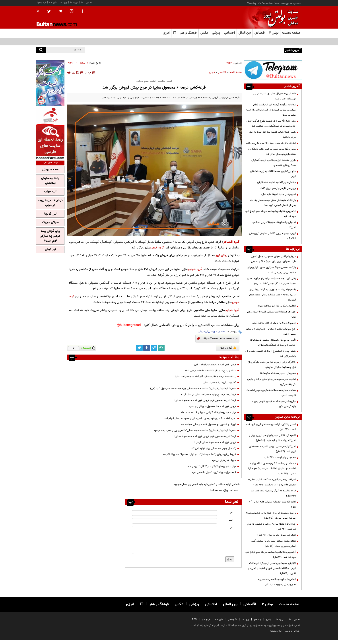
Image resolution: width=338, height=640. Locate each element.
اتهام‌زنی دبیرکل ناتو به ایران (276, 535)
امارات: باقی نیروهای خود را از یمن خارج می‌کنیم (271, 143)
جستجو (257, 619)
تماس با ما (86, 2)
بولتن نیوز (221, 255)
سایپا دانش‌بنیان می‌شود (224, 460)
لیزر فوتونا (50, 213)
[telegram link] (154, 348)
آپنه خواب (50, 191)
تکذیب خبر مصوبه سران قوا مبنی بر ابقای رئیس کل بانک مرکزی (271, 381)
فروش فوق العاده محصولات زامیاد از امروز (214, 365)
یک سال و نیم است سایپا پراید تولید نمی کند (213, 448)
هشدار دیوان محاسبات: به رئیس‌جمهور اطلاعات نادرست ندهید (271, 392)
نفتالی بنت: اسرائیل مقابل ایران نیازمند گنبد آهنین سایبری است (273, 543)
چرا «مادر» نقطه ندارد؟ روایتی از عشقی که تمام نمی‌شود (271, 526)
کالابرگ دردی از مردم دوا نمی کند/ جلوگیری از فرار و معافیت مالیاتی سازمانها (272, 364)
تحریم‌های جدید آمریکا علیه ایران (278, 194)
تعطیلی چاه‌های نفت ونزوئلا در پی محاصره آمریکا (274, 224)
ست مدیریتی (50, 169)
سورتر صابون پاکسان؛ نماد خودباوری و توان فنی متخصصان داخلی (249, 50)
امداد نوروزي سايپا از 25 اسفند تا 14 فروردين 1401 (210, 371)
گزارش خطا (228, 348)
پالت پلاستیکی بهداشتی (50, 181)
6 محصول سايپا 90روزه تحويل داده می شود (214, 472)
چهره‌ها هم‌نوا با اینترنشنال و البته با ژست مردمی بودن (271, 314)
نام (231, 512)
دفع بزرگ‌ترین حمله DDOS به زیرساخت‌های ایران (273, 173)
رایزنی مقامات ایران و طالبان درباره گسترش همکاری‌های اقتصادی (273, 162)
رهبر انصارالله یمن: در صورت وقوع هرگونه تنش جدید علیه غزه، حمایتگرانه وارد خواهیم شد (271, 123)
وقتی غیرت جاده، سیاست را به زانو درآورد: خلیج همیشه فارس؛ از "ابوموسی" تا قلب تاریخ (271, 281)
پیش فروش (204, 332)
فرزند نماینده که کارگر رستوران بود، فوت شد (273, 493)
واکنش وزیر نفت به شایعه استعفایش (276, 182)
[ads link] (273, 70)
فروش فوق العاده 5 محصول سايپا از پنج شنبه (212, 407)
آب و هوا (41, 2)
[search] (41, 50)
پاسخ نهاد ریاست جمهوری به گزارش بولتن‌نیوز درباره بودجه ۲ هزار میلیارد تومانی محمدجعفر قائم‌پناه (272, 295)
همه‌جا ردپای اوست (280, 458)
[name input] (174, 513)
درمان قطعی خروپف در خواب (50, 203)
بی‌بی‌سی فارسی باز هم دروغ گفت (278, 188)
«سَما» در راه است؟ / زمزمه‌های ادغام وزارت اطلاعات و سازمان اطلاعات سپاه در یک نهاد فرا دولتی (272, 469)
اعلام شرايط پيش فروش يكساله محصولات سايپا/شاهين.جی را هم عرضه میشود (194, 430)
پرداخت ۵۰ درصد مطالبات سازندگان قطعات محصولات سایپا (205, 377)
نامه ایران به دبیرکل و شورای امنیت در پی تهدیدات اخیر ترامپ (274, 96)
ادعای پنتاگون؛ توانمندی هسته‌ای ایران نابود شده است (271, 426)
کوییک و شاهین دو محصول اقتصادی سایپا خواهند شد (208, 425)
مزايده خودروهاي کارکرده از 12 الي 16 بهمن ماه (212, 466)
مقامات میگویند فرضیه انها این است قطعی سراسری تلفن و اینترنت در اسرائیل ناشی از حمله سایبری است (271, 110)
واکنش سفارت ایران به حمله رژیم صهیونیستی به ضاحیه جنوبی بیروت (271, 515)
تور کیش (50, 249)
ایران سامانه (276, 631)
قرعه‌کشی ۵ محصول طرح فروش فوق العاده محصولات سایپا (205, 401)
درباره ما (74, 2)
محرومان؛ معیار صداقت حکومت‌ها (278, 373)
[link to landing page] (280, 18)
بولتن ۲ (273, 32)
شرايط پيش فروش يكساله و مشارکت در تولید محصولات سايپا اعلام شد (199, 454)
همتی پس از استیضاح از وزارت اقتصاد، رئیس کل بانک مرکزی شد (270, 353)
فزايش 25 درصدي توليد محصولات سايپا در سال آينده (208, 395)
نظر (231, 528)
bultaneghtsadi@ (129, 325)
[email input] (174, 521)
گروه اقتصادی (231, 241)
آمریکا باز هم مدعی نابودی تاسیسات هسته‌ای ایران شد (272, 449)
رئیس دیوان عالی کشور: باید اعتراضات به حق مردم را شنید (272, 134)
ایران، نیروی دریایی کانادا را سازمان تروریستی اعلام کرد (272, 235)
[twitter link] (139, 348)
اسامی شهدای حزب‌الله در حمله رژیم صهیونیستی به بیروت (277, 581)
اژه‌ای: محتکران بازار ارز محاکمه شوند (277, 306)
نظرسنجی (232, 619)
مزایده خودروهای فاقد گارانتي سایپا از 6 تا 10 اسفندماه (208, 413)
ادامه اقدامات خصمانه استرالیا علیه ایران (272, 504)
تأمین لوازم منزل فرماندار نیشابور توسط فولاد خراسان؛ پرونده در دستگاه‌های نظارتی (273, 342)
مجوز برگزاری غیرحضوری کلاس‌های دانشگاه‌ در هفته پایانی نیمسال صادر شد (271, 151)
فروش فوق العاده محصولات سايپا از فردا (215, 442)
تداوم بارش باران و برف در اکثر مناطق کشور (273, 323)
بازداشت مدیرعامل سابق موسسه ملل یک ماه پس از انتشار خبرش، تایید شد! (273, 202)
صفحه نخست (291, 32)
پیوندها (63, 2)
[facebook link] (146, 348)
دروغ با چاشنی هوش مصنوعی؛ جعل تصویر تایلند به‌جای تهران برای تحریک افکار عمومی (273, 259)
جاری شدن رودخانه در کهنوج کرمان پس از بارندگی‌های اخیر (274, 403)
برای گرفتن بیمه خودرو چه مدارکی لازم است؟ (50, 236)
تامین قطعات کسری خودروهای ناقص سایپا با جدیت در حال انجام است (199, 419)
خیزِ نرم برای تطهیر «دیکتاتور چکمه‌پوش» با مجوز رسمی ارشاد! (271, 331)
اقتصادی (222, 72)
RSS (194, 619)
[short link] (220, 338)
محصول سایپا (218, 332)
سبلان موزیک (50, 222)
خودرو (212, 72)
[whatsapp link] (161, 348)
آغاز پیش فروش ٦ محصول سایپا (219, 383)
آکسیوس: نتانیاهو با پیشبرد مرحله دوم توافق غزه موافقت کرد (270, 213)
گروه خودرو (157, 247)
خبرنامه (52, 2)
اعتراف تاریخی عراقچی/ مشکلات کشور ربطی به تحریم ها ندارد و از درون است (272, 482)
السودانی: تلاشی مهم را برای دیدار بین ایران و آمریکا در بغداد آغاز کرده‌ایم (272, 437)
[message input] (174, 540)
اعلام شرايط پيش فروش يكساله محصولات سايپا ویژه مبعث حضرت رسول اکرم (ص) (193, 389)
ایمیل (230, 520)
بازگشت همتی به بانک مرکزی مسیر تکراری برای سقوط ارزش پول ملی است (271, 270)
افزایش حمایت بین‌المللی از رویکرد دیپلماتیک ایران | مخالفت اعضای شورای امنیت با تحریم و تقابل (272, 568)
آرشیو (268, 619)
